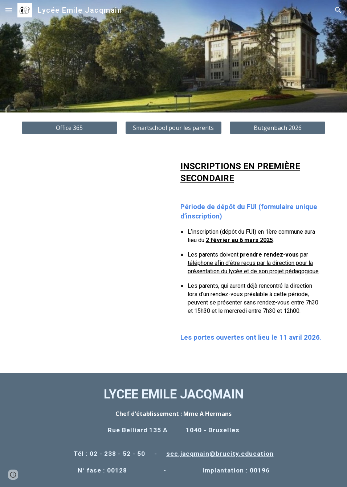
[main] (251, 258)
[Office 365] (69, 128)
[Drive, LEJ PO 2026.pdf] (95, 253)
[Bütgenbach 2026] (277, 128)
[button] (8, 10)
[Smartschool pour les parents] (173, 128)
